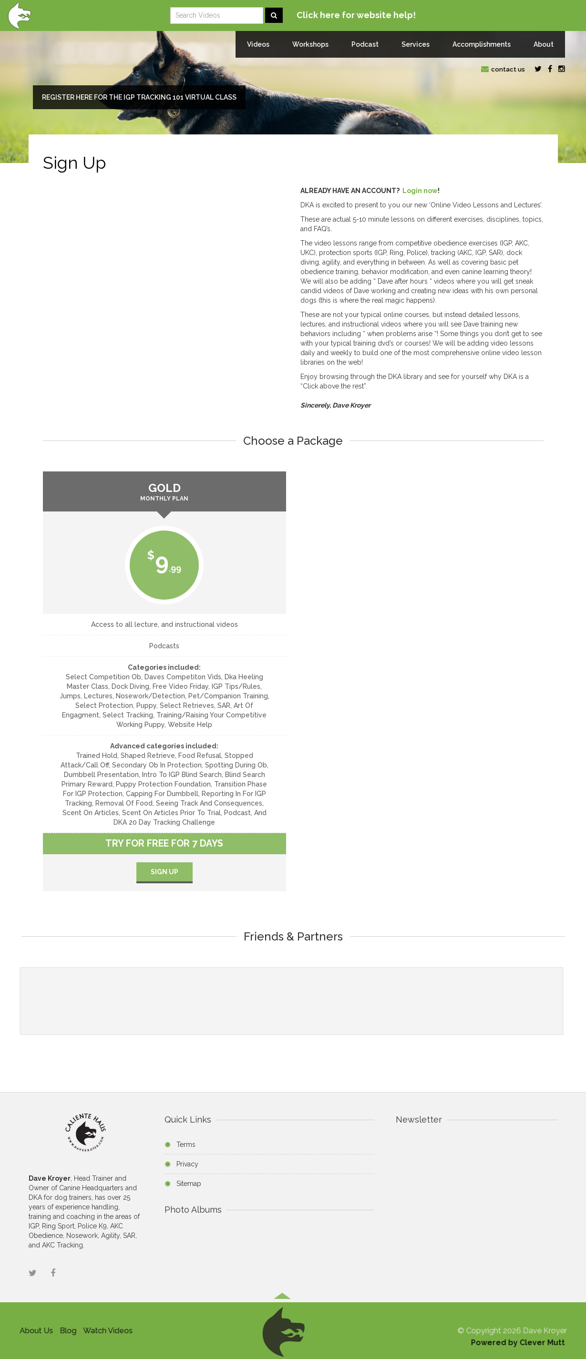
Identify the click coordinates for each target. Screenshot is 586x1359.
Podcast (365, 44)
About (544, 44)
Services (415, 44)
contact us (503, 69)
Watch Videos (105, 1330)
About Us (33, 1330)
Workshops (310, 44)
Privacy (187, 1164)
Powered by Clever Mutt (520, 1342)
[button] (282, 1330)
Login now (420, 190)
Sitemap (188, 1183)
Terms (185, 1144)
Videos (258, 44)
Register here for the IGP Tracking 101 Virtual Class (139, 97)
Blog (65, 1330)
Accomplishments (481, 44)
